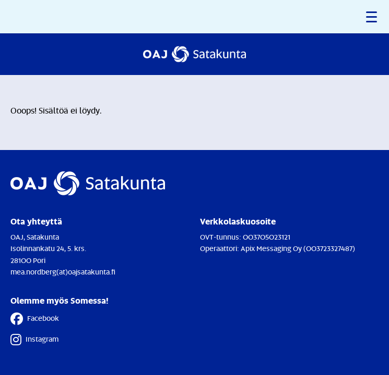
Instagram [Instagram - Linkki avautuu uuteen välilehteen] (34, 339)
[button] (372, 16)
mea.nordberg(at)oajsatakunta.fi (62, 272)
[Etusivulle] (194, 54)
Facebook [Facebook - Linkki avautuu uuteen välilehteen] (34, 318)
